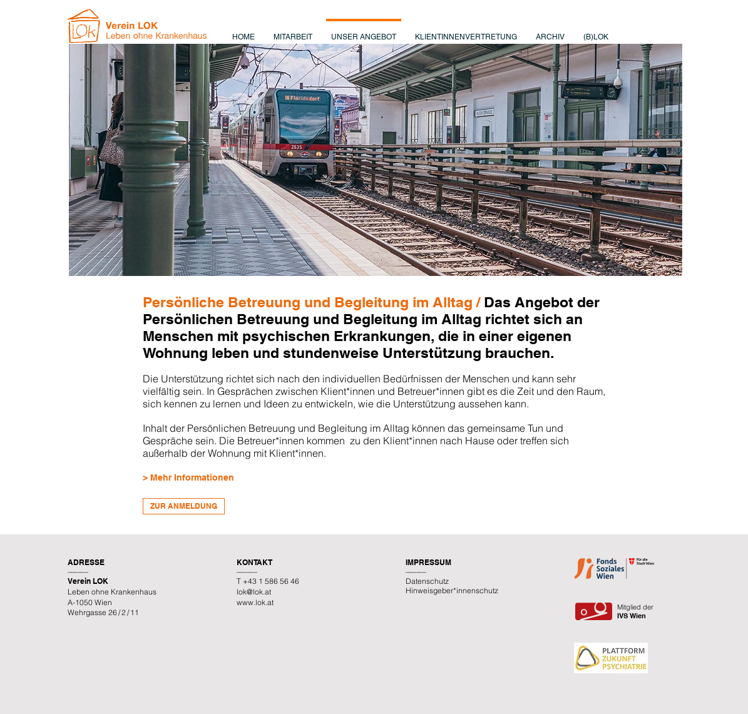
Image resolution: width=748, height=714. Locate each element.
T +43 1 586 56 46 (268, 581)
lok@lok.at (254, 591)
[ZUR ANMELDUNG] (184, 506)
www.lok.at (255, 602)
